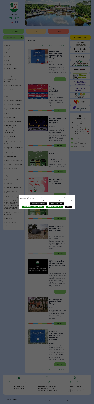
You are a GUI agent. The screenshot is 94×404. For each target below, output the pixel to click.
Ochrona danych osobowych (38, 203)
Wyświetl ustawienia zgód (56, 203)
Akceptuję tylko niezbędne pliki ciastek (33, 206)
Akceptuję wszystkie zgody (54, 206)
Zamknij (68, 206)
